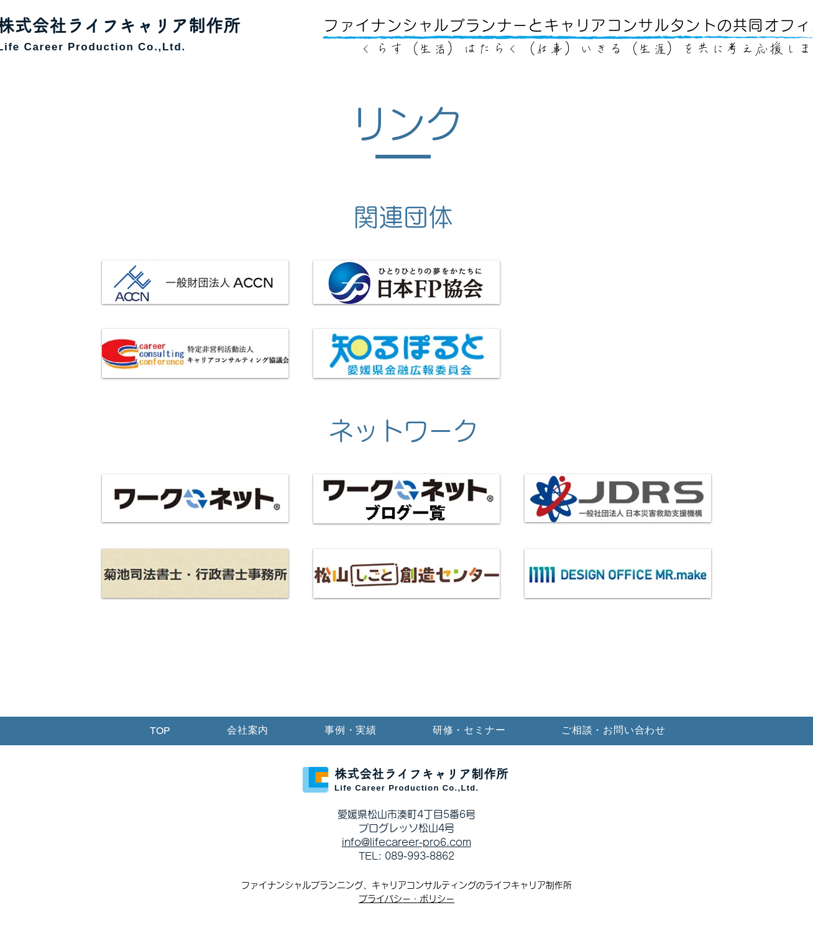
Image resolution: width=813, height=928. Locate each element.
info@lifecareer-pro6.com (406, 842)
